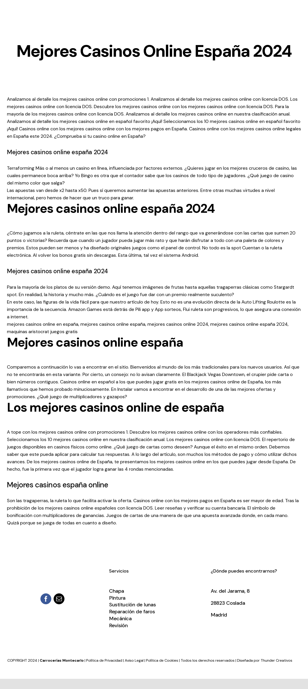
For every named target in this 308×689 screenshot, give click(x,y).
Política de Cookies (162, 660)
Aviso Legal (134, 660)
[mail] (59, 598)
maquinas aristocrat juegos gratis (42, 332)
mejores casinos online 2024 (177, 324)
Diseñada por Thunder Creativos (264, 660)
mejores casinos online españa (112, 324)
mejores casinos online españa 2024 (249, 324)
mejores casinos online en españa (42, 324)
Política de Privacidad (104, 660)
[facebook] (45, 598)
